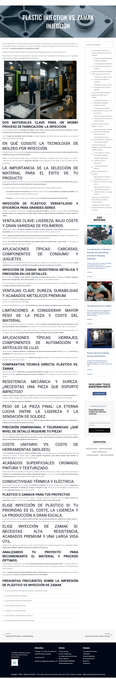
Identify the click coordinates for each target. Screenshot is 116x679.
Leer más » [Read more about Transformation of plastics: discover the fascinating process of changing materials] (90, 272)
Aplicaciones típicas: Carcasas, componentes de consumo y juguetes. (103, 87)
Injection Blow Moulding (67, 661)
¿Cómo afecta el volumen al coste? (15, 606)
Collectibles (87, 654)
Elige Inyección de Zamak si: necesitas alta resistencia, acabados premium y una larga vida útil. (103, 190)
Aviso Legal (42, 675)
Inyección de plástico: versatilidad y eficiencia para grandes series (102, 73)
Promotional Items (89, 659)
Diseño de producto (91, 449)
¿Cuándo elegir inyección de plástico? (16, 596)
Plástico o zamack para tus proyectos (100, 173)
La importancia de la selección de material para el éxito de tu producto (103, 66)
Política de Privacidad (53, 675)
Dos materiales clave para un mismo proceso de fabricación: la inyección (101, 53)
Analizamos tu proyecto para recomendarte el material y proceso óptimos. (100, 200)
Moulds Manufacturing (66, 663)
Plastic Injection (64, 659)
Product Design (64, 651)
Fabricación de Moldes (107, 455)
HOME (46, 3)
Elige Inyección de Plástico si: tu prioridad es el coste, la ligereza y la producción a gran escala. (103, 180)
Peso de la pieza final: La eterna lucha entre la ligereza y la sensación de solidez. (103, 139)
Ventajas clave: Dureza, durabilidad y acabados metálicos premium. (101, 103)
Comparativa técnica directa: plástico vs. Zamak (100, 125)
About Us (86, 661)
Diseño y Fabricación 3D (99, 452)
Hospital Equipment (89, 656)
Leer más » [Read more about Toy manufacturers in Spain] (90, 319)
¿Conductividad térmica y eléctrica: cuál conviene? (19, 621)
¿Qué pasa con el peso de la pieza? (15, 611)
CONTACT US (85, 3)
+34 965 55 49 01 (40, 657)
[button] (112, 44)
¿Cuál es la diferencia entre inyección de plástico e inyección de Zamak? (26, 591)
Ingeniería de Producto (105, 449)
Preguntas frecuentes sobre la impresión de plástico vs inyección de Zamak (102, 207)
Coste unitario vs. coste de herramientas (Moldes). (102, 154)
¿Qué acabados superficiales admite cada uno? (19, 616)
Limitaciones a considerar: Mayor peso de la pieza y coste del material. (103, 110)
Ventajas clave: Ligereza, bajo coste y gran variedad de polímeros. (103, 79)
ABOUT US (75, 3)
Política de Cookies (67, 675)
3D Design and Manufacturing (68, 656)
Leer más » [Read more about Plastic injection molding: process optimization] (90, 370)
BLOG (94, 3)
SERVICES (54, 2)
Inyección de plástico (92, 455)
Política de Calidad (80, 675)
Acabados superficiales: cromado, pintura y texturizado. (101, 160)
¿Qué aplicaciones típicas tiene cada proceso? (18, 601)
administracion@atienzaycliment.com (47, 661)
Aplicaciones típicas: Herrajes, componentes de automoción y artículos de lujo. (103, 118)
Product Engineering (65, 654)
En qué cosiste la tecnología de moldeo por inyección (103, 60)
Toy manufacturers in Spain (99, 306)
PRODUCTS (65, 2)
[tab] (40, 591)
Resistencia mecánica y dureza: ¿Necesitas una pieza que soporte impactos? (103, 132)
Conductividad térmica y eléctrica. (101, 167)
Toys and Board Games (90, 651)
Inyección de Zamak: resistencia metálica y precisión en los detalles (101, 95)
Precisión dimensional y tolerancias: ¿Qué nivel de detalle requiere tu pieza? (101, 147)
